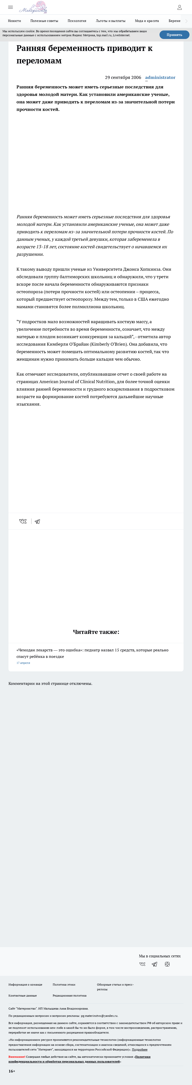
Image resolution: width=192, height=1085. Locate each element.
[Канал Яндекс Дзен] (167, 964)
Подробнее (140, 1049)
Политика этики (64, 984)
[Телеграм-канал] (154, 964)
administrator (160, 77)
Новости (14, 20)
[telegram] (39, 521)
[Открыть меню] (10, 7)
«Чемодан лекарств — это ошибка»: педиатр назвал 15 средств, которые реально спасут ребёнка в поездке (96, 656)
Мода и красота (147, 20)
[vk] (23, 521)
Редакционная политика (69, 995)
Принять (174, 34)
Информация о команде (25, 984)
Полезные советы (44, 20)
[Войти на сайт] (179, 7)
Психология (77, 20)
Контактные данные (22, 995)
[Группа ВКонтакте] (142, 964)
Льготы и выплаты (111, 20)
